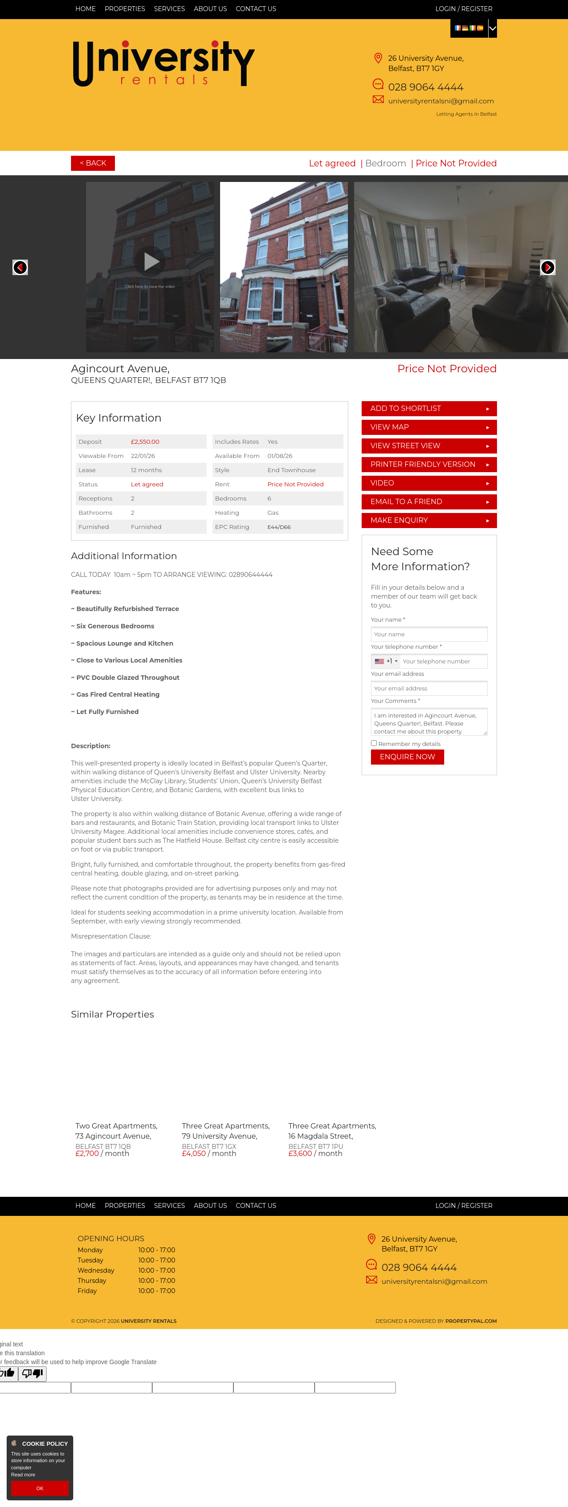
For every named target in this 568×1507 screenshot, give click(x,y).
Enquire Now (407, 757)
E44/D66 (279, 527)
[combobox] (385, 661)
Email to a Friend (406, 501)
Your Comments (395, 701)
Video (382, 483)
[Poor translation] (32, 1374)
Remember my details (410, 744)
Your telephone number (406, 646)
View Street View (406, 446)
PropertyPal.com (471, 1321)
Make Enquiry (399, 520)
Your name (388, 619)
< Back (93, 163)
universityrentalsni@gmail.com (441, 101)
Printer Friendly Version (420, 464)
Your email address (397, 674)
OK (39, 1488)
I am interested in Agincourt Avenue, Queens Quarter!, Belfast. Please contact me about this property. (429, 722)
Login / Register (464, 9)
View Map (390, 427)
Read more (23, 1474)
